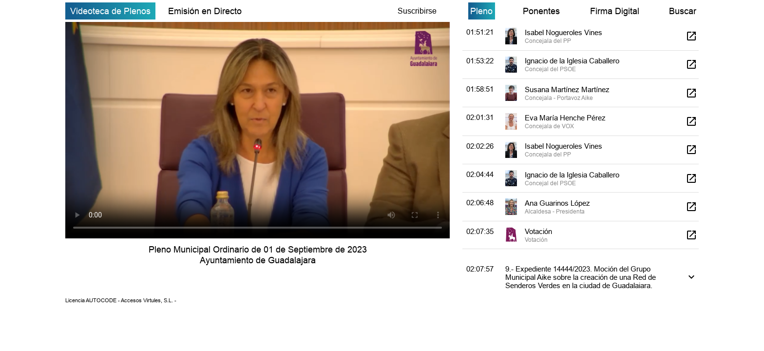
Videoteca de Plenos (110, 11)
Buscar (682, 11)
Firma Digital (614, 11)
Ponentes (541, 11)
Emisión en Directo (205, 11)
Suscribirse (417, 10)
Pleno (481, 11)
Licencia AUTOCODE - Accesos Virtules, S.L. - (120, 300)
